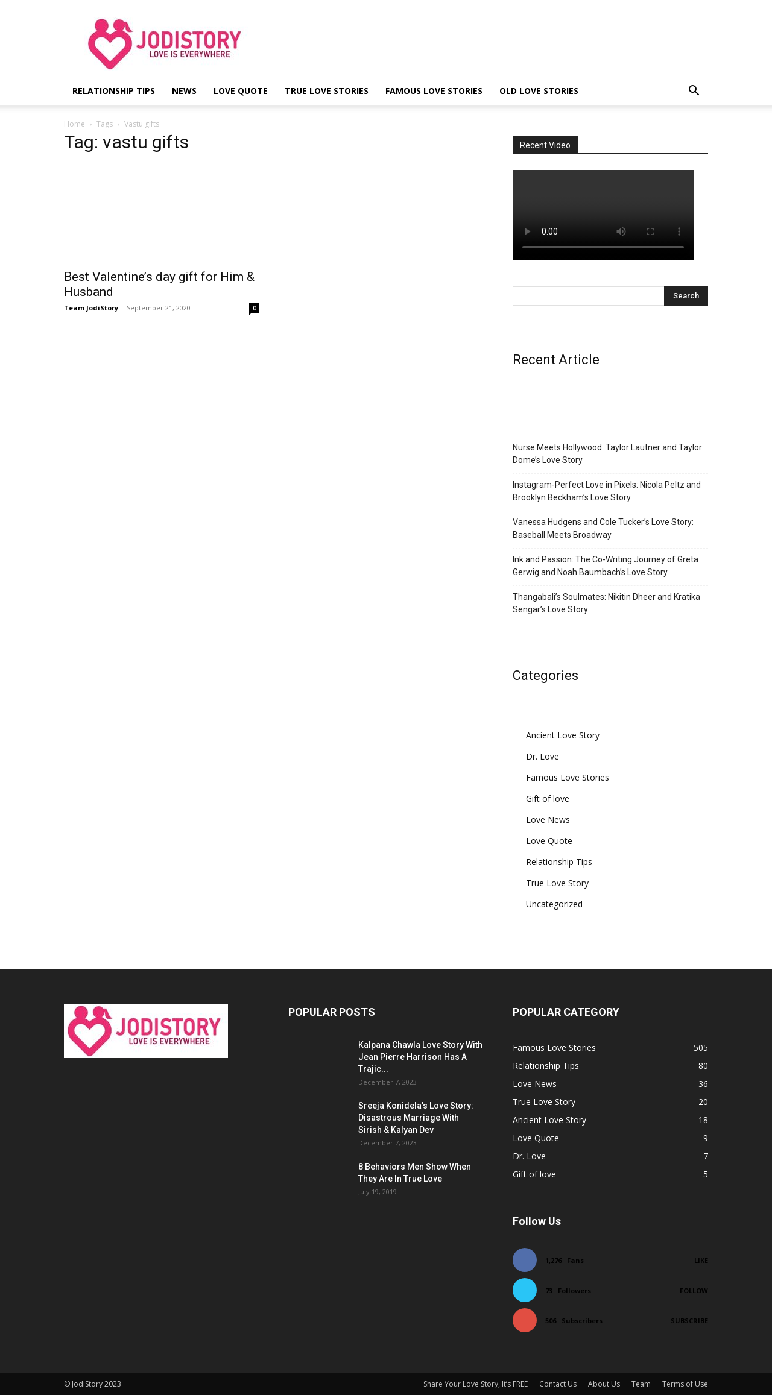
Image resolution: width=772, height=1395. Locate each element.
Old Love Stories (538, 90)
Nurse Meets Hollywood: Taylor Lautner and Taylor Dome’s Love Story (607, 453)
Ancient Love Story (563, 735)
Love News (548, 819)
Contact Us (558, 1384)
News (184, 90)
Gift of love (547, 798)
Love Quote (241, 90)
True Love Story (557, 883)
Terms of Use (685, 1384)
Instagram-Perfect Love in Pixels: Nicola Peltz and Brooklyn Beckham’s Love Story (607, 491)
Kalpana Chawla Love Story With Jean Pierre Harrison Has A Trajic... (420, 1057)
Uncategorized (554, 904)
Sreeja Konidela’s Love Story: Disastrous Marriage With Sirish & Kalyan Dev (415, 1118)
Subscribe (689, 1320)
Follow (694, 1290)
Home (74, 124)
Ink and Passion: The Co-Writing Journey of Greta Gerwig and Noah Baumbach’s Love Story (605, 566)
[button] (693, 92)
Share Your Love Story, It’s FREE (475, 1384)
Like (701, 1260)
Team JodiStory (91, 307)
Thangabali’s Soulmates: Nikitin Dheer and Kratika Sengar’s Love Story (606, 603)
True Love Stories (327, 90)
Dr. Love (542, 756)
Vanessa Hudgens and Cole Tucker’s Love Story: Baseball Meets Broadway (603, 528)
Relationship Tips (113, 90)
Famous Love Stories (433, 90)
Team (641, 1384)
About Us (604, 1384)
